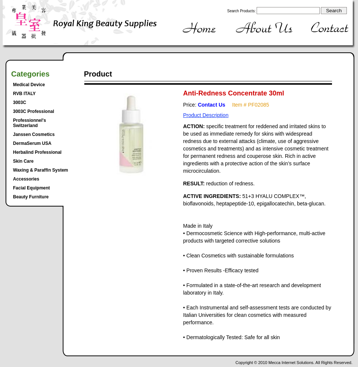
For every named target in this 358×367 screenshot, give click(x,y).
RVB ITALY (24, 93)
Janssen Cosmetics (34, 134)
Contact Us (211, 105)
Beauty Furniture (31, 196)
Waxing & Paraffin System (40, 170)
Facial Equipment (31, 188)
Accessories (26, 179)
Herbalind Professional (37, 152)
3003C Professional (33, 111)
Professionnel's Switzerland (29, 123)
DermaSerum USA (32, 143)
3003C (19, 102)
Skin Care (23, 161)
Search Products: (241, 11)
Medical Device (29, 84)
